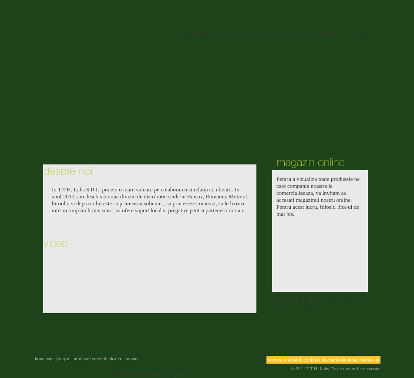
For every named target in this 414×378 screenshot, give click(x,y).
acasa (90, 53)
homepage (44, 358)
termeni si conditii (285, 359)
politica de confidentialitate (332, 359)
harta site (370, 359)
